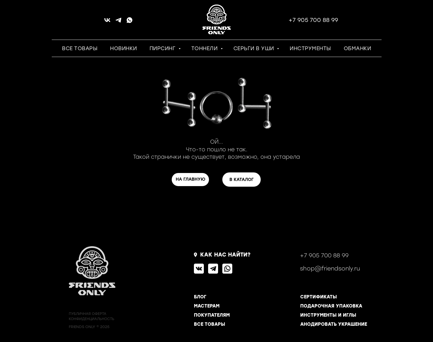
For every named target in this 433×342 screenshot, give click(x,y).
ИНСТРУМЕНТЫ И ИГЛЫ (328, 315)
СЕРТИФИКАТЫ (318, 297)
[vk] (107, 22)
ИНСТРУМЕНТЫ (310, 48)
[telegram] (118, 22)
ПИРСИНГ (163, 48)
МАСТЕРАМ (206, 306)
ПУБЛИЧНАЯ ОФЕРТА (87, 314)
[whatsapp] (129, 22)
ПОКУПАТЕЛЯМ (212, 315)
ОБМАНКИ (357, 48)
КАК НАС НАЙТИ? (225, 254)
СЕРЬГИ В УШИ (254, 48)
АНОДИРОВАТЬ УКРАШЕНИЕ (333, 324)
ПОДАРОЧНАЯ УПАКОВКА (331, 306)
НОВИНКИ (123, 48)
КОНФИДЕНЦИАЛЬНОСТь (91, 319)
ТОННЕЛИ (205, 48)
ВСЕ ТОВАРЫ (80, 48)
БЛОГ (200, 297)
